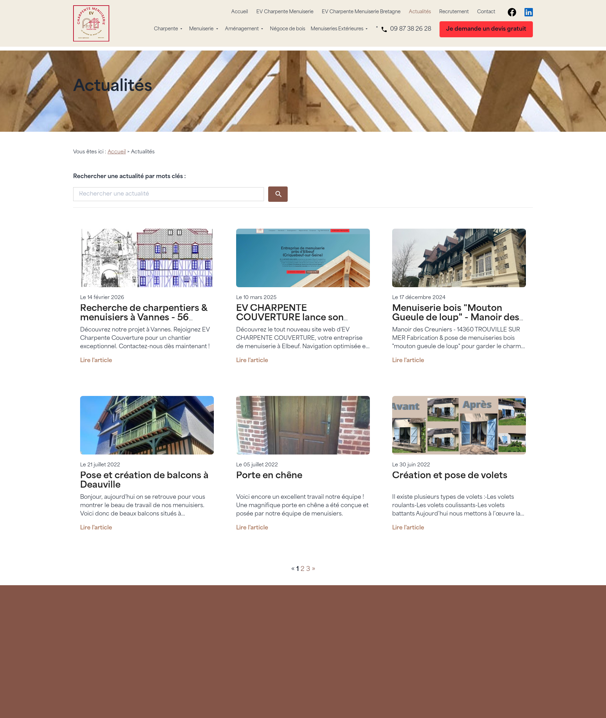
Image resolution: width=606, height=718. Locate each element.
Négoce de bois (287, 29)
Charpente (166, 29)
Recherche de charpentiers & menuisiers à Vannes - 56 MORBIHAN (143, 311)
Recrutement (454, 12)
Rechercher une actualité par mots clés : (129, 170)
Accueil (239, 12)
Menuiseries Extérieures (337, 29)
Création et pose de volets (449, 469)
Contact (486, 12)
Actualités (420, 12)
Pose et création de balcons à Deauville (144, 474)
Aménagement (242, 29)
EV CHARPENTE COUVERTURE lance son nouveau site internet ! (290, 311)
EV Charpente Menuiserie (284, 12)
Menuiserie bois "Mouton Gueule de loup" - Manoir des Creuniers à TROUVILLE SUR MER (455, 316)
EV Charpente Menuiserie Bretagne (361, 12)
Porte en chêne (269, 469)
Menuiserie (201, 29)
